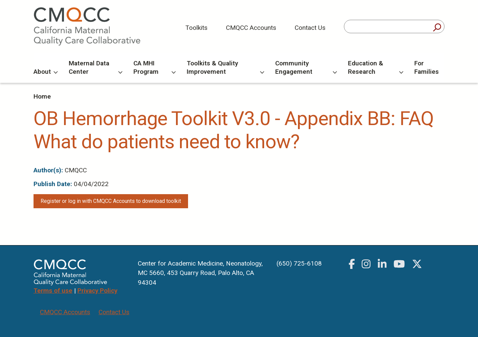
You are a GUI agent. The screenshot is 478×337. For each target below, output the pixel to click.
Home (42, 96)
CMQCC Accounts (251, 28)
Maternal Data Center (95, 67)
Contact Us (310, 28)
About (46, 71)
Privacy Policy (97, 290)
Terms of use (53, 290)
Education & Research (375, 67)
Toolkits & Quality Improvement (225, 67)
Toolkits (196, 28)
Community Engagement (306, 67)
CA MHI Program (154, 67)
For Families (426, 67)
